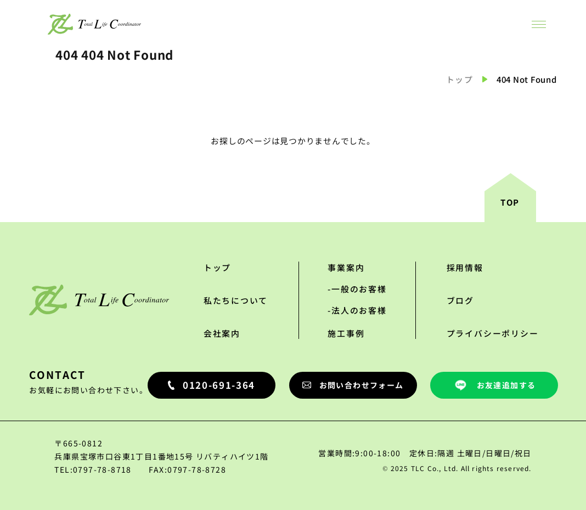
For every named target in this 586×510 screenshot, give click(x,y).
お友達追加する (494, 385)
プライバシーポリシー (493, 333)
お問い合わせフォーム (353, 384)
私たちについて (236, 300)
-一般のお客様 (357, 288)
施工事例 (346, 333)
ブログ (460, 300)
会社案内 (222, 333)
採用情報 (465, 267)
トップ (460, 79)
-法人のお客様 (357, 310)
